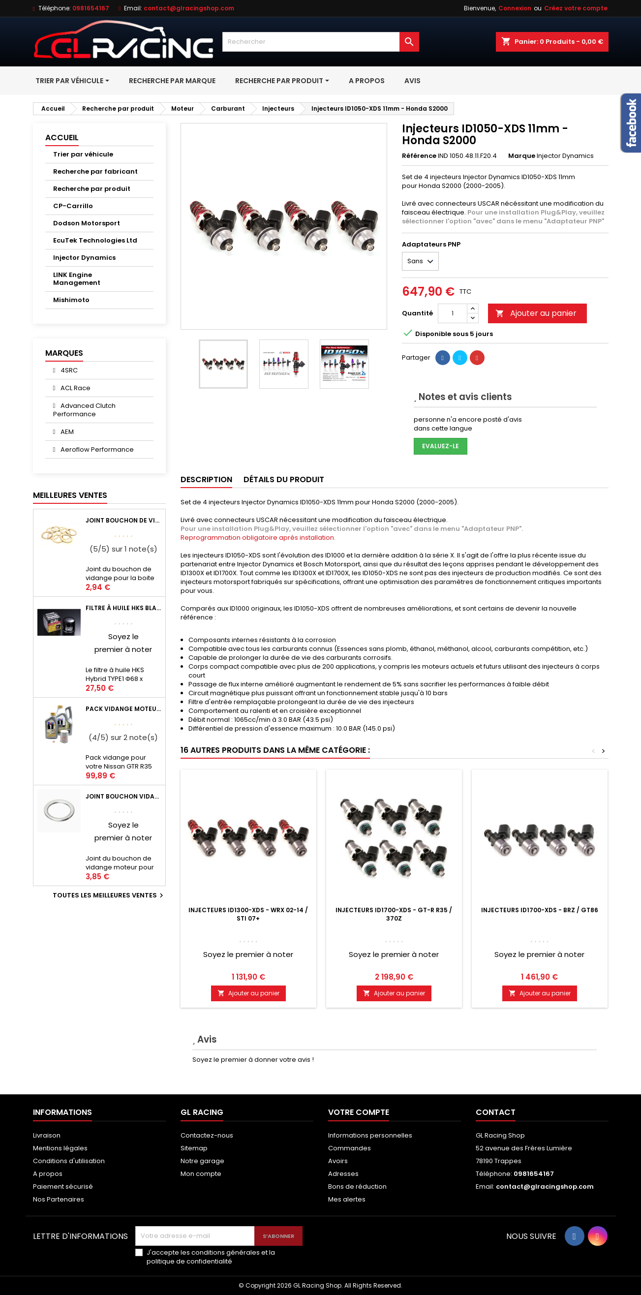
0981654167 (90, 8)
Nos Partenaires (58, 1199)
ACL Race (75, 388)
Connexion (514, 8)
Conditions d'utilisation (69, 1161)
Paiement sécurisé (63, 1186)
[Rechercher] (320, 42)
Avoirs (338, 1161)
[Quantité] (452, 313)
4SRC (68, 370)
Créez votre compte (576, 8)
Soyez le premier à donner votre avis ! (253, 1059)
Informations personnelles (370, 1135)
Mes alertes (347, 1199)
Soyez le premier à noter (248, 954)
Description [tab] (206, 479)
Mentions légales (60, 1148)
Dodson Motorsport (86, 223)
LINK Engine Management (76, 278)
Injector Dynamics (84, 257)
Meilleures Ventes (70, 495)
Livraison (47, 1135)
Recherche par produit (91, 188)
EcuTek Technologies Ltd (95, 240)
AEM (66, 431)
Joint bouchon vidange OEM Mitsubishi (123, 796)
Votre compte (358, 1112)
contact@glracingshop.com (189, 8)
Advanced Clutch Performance (84, 410)
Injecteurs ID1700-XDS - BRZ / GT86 (539, 910)
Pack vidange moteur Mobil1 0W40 (123, 709)
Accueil (62, 137)
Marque (521, 156)
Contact (496, 1112)
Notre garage (202, 1161)
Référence (419, 156)
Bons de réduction (357, 1186)
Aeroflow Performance (96, 449)
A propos (47, 1173)
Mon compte (201, 1173)
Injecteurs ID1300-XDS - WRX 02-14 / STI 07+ (248, 914)
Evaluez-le (440, 446)
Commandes (349, 1148)
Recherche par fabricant (95, 171)
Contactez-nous (207, 1135)
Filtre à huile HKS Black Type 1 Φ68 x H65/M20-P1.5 (123, 608)
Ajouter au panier (536, 313)
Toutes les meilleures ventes (109, 895)
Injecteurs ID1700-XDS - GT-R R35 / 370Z (394, 914)
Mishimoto (71, 300)
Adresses (343, 1173)
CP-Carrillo (73, 206)
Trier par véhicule (83, 154)
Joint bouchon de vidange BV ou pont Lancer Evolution (123, 520)
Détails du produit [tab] (284, 479)
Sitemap (194, 1148)
